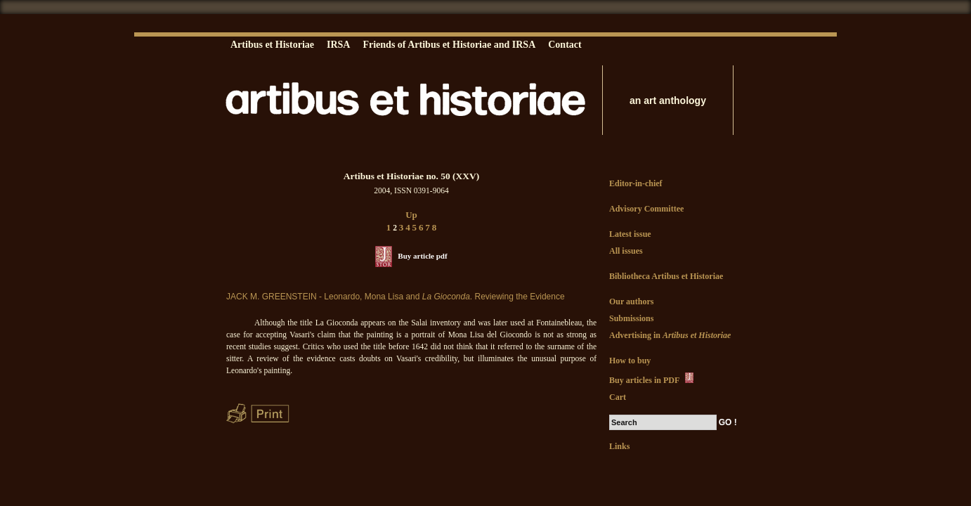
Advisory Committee (646, 209)
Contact (564, 44)
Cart (617, 397)
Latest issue (630, 234)
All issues (626, 251)
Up (411, 214)
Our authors (631, 301)
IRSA (338, 44)
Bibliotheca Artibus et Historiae (666, 276)
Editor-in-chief (636, 183)
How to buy (630, 360)
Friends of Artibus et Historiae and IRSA (449, 44)
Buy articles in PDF (652, 378)
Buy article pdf (422, 256)
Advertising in (670, 335)
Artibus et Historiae (272, 44)
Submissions (631, 318)
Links (619, 446)
